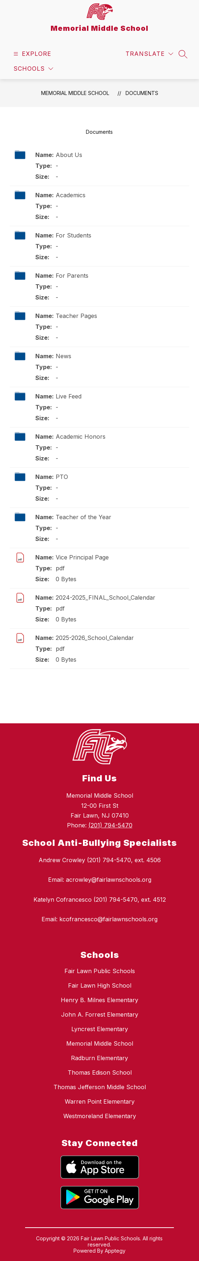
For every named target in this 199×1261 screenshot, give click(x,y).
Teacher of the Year (83, 517)
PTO (62, 476)
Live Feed (68, 396)
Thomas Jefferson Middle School (99, 1087)
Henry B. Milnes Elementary (99, 1000)
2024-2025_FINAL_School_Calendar (105, 597)
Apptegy (115, 1251)
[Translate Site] (149, 53)
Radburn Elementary (99, 1058)
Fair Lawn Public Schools (99, 971)
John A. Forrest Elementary (99, 1014)
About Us (69, 154)
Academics (70, 195)
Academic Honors (81, 436)
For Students (73, 235)
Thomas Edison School (100, 1072)
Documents (142, 93)
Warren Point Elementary (100, 1101)
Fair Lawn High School (99, 985)
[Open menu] (31, 53)
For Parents (72, 275)
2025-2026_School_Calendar (95, 637)
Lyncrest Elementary (99, 1029)
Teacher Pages (76, 315)
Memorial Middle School (75, 93)
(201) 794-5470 (110, 825)
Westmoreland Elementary (99, 1116)
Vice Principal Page (82, 557)
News (63, 356)
